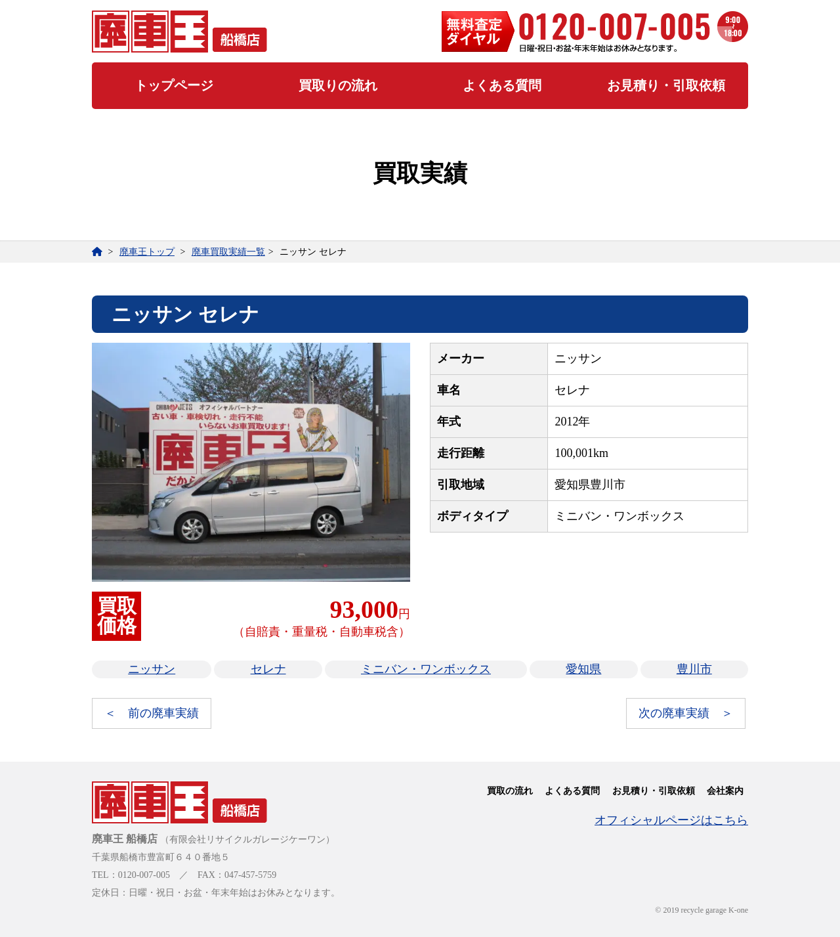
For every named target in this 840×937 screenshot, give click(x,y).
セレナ (268, 669)
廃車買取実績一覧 (228, 252)
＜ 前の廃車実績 (151, 713)
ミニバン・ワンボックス (426, 669)
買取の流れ (510, 791)
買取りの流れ (338, 85)
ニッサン (151, 669)
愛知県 (583, 669)
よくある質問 (502, 85)
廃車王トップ (147, 252)
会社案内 (725, 791)
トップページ (174, 85)
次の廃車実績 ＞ (686, 713)
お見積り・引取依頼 (666, 85)
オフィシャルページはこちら (671, 820)
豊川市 (694, 669)
